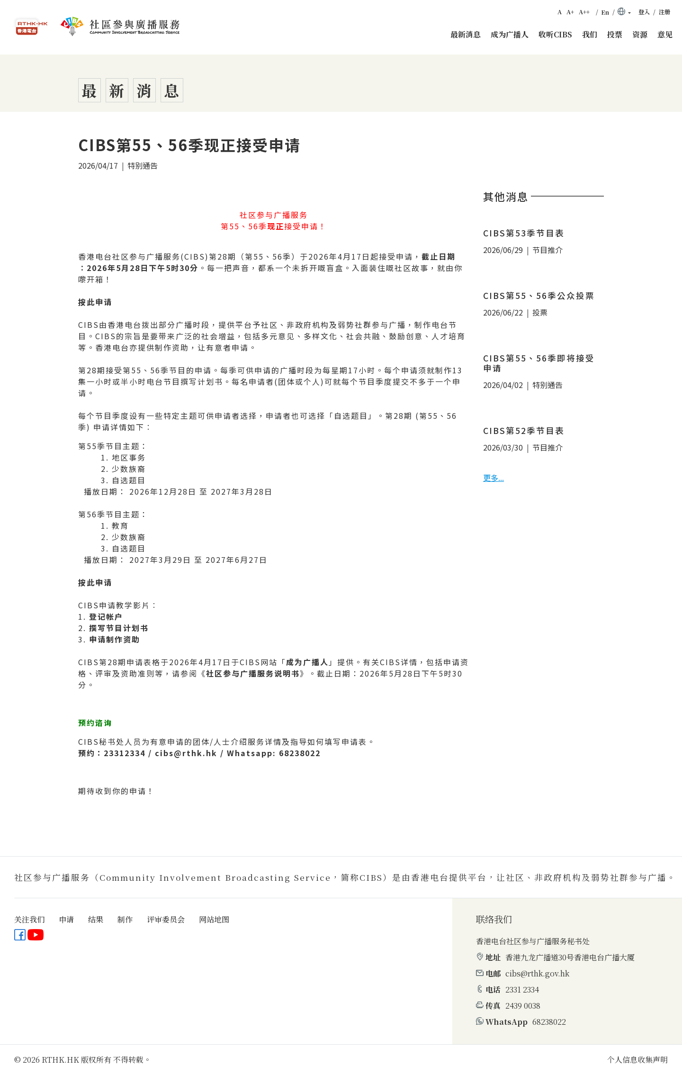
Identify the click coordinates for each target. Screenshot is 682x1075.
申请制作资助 (114, 639)
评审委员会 (166, 919)
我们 (589, 34)
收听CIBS (555, 34)
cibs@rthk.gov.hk (537, 973)
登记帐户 (106, 616)
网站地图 (214, 919)
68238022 (549, 1021)
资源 (639, 34)
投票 (614, 34)
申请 (66, 919)
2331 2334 (522, 989)
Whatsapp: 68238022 (274, 753)
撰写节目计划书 (119, 627)
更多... (493, 477)
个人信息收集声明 (637, 1059)
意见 (665, 34)
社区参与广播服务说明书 (253, 673)
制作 (125, 919)
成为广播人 (510, 34)
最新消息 (465, 34)
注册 (664, 12)
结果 (95, 919)
